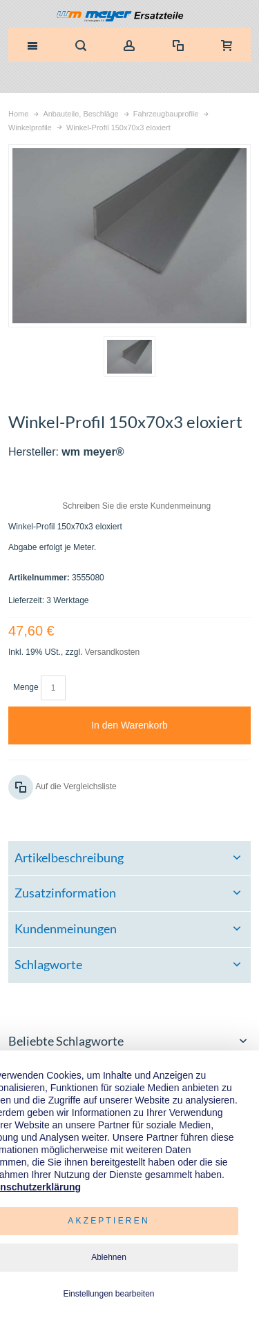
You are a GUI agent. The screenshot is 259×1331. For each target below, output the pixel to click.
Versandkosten (112, 652)
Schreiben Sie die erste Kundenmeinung (136, 506)
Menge (26, 687)
